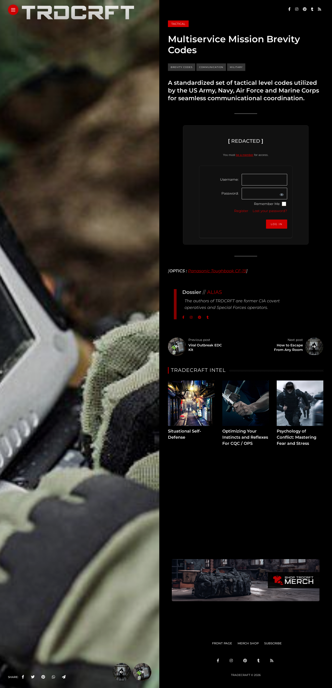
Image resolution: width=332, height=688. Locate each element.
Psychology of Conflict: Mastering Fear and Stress (296, 437)
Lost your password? (270, 211)
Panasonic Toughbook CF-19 (217, 270)
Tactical (178, 23)
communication (211, 67)
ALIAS (214, 292)
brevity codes (182, 67)
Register (241, 211)
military (236, 67)
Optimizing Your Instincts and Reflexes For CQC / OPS (245, 437)
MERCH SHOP (248, 643)
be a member (244, 155)
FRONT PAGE (222, 643)
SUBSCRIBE (273, 643)
